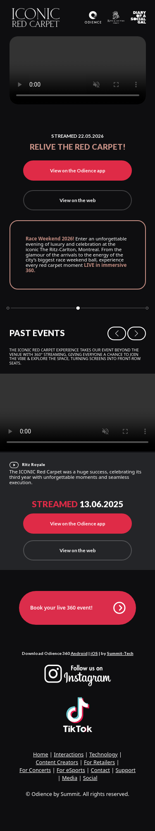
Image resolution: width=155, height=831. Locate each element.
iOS (94, 653)
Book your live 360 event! (77, 608)
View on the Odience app (77, 170)
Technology (103, 754)
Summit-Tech (120, 653)
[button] (116, 334)
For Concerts (35, 770)
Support (126, 770)
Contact (100, 770)
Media (69, 778)
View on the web (78, 200)
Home (40, 754)
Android (79, 653)
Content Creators (57, 762)
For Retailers (99, 762)
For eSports (71, 770)
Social (90, 778)
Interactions (68, 754)
